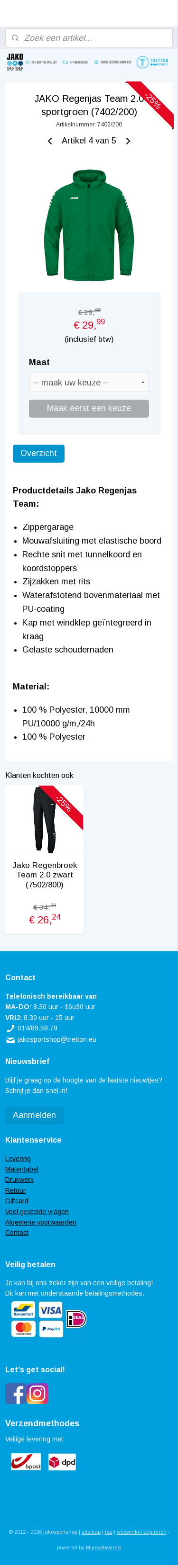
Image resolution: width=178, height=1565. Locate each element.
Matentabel (21, 1169)
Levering (18, 1159)
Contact (16, 1232)
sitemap (91, 1532)
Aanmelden (34, 1115)
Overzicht (38, 452)
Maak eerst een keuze (89, 407)
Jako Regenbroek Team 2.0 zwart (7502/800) (44, 874)
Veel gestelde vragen (37, 1212)
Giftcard (16, 1201)
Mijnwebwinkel (104, 1547)
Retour (15, 1190)
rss (108, 1532)
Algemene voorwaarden (40, 1222)
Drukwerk (19, 1179)
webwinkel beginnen (142, 1532)
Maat (39, 362)
